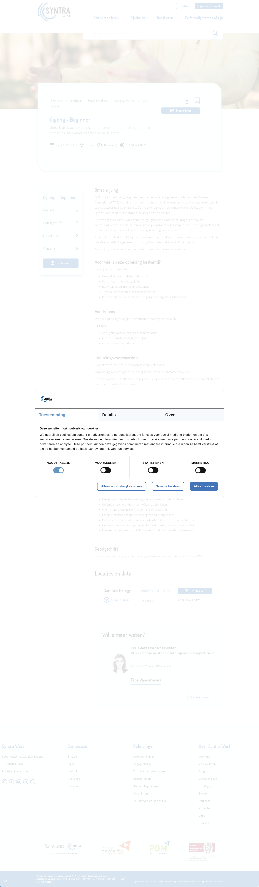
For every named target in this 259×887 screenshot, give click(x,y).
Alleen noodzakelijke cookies (121, 486)
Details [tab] (109, 414)
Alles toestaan (204, 486)
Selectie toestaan (168, 486)
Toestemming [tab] (52, 414)
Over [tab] (170, 414)
